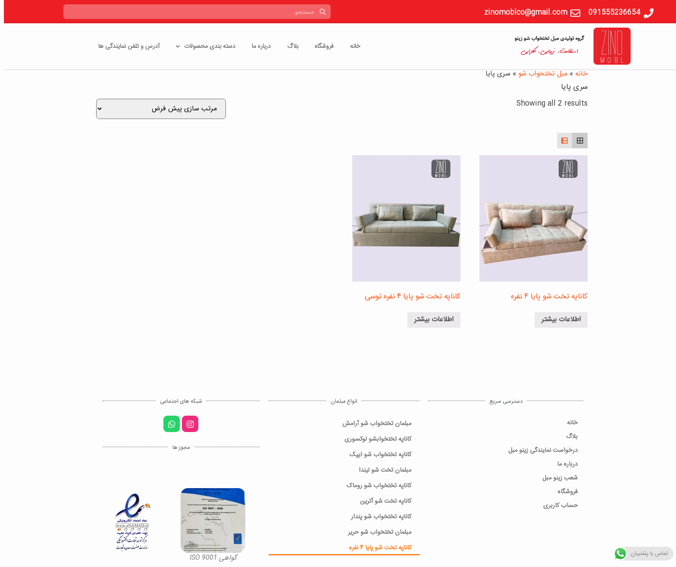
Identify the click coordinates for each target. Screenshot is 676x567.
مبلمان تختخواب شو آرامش (372, 423)
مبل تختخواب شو (538, 74)
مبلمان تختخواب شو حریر (375, 532)
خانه (351, 46)
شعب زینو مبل (556, 477)
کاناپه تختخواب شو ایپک (376, 454)
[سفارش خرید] (157, 109)
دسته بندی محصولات (202, 46)
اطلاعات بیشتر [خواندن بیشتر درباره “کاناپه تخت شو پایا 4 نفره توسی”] (430, 320)
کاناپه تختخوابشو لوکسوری (374, 438)
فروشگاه (320, 46)
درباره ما (257, 46)
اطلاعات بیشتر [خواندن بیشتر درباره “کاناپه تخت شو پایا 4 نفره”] (557, 320)
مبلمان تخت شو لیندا (381, 469)
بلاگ (288, 46)
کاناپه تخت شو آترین (381, 500)
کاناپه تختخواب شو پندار (377, 516)
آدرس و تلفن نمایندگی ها (125, 46)
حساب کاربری (556, 505)
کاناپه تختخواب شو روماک (374, 485)
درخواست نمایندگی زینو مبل (539, 450)
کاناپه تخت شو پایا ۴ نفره (376, 547)
